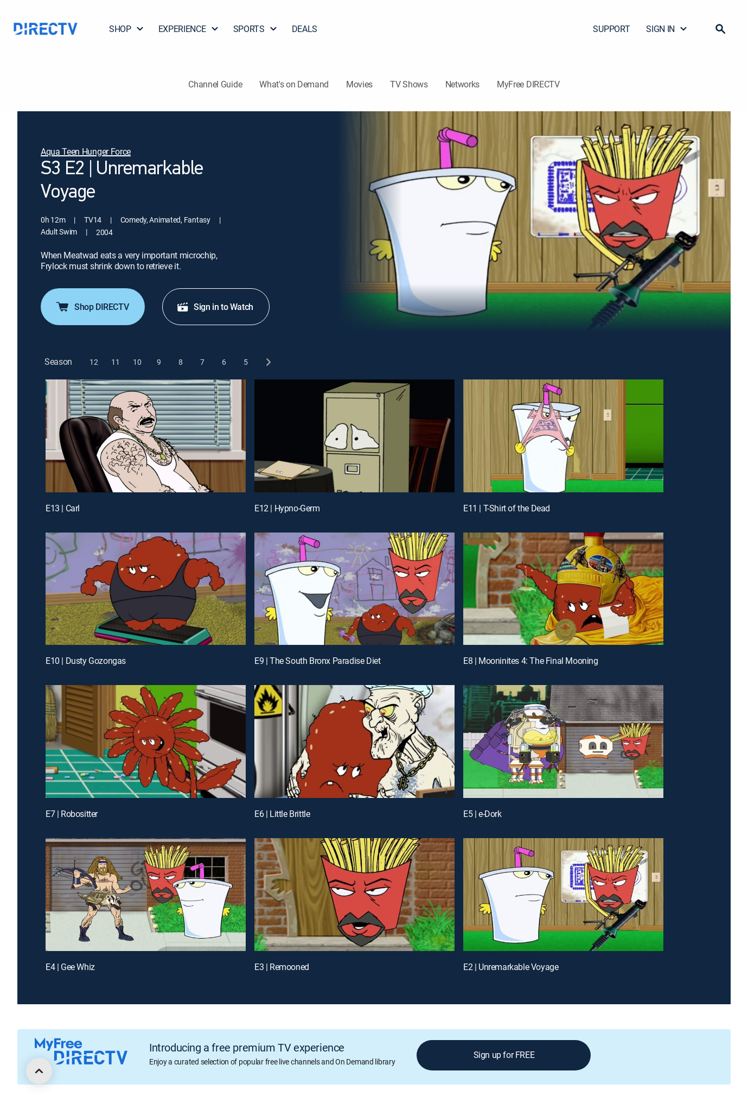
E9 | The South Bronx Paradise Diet (317, 661)
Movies (359, 84)
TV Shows (408, 84)
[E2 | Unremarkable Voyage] (563, 894)
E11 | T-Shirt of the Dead (506, 508)
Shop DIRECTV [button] (92, 306)
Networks (462, 84)
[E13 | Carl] (146, 435)
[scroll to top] (39, 1071)
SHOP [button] (126, 29)
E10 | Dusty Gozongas (86, 661)
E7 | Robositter (72, 814)
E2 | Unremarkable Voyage (510, 967)
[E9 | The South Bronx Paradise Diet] (354, 589)
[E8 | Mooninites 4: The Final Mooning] (563, 589)
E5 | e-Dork (482, 814)
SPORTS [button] (255, 29)
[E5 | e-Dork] (563, 741)
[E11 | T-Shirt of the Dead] (563, 435)
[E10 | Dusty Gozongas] (146, 589)
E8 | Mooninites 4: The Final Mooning (530, 661)
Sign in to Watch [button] (214, 306)
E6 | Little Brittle (282, 814)
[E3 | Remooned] (354, 894)
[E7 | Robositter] (146, 741)
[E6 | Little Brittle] (354, 741)
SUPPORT (611, 29)
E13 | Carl (63, 508)
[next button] (268, 362)
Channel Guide (215, 84)
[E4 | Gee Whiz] (146, 894)
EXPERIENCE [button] (188, 29)
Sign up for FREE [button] (504, 1055)
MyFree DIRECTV (528, 84)
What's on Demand (294, 84)
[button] (720, 28)
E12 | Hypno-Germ (287, 508)
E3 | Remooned (281, 967)
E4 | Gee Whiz (70, 967)
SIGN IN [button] (667, 29)
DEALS (304, 29)
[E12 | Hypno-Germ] (354, 435)
